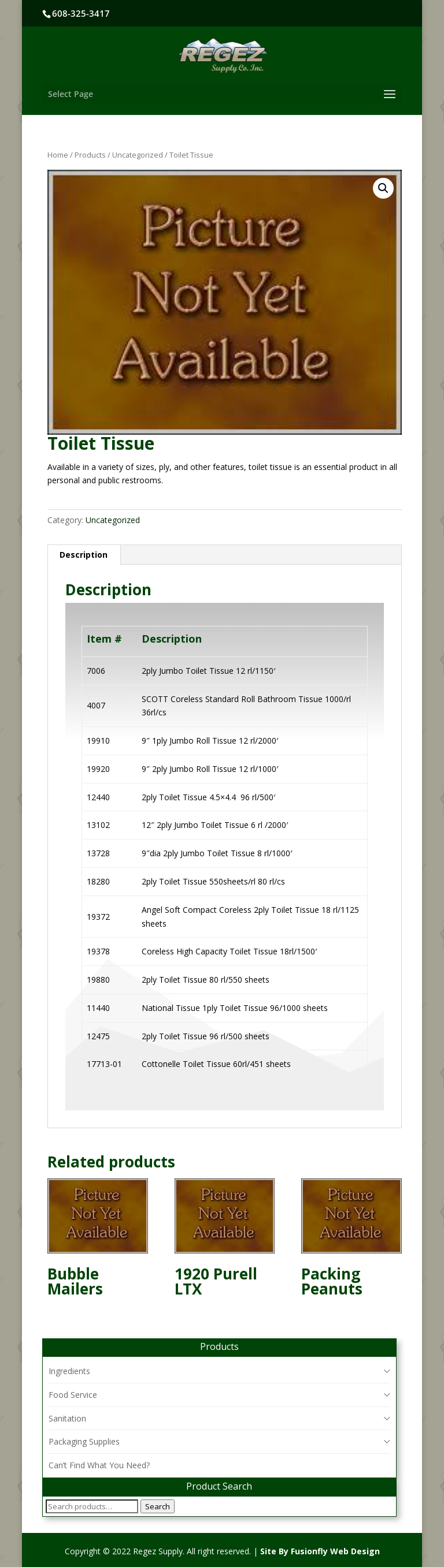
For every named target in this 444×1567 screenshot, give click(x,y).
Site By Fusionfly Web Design (320, 1551)
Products (90, 155)
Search (157, 1506)
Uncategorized (137, 155)
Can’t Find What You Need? (99, 1465)
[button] (383, 188)
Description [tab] (84, 554)
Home (57, 155)
